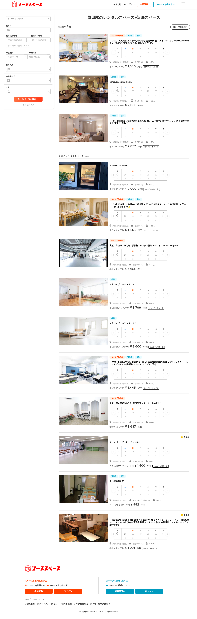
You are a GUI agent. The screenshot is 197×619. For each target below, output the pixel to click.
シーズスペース (97, 611)
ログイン (129, 4)
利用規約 (66, 604)
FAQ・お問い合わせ (100, 604)
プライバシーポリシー (48, 604)
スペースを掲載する (165, 4)
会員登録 (144, 4)
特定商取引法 (81, 604)
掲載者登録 (120, 591)
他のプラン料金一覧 (152, 67)
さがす (117, 4)
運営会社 (30, 604)
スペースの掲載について (118, 585)
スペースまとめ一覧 (57, 585)
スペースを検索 (27, 99)
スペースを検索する (35, 585)
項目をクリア (28, 104)
